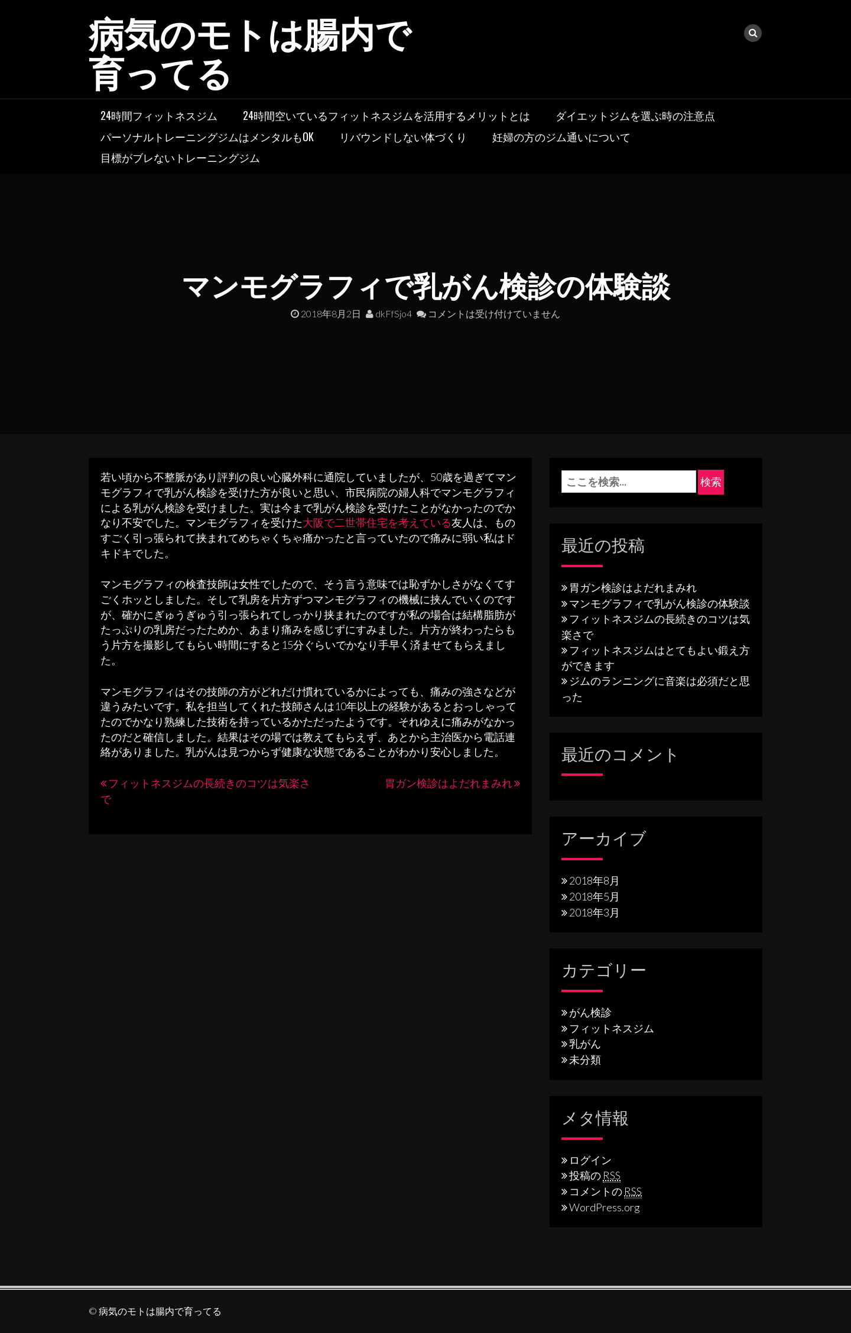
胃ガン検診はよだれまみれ (448, 782)
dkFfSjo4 (389, 313)
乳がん (585, 1043)
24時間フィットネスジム (158, 115)
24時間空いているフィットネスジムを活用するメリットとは (386, 115)
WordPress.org (604, 1207)
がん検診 (590, 1012)
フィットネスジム (611, 1028)
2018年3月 (594, 912)
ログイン (590, 1159)
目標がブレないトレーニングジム (180, 157)
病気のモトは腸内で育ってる (250, 50)
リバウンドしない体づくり (403, 136)
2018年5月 (594, 896)
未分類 (585, 1059)
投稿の (595, 1175)
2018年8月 (594, 880)
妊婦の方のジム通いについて (561, 136)
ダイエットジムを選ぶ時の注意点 (635, 115)
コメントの (605, 1191)
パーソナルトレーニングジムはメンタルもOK (207, 136)
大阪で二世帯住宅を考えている (377, 522)
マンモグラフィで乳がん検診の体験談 (659, 603)
